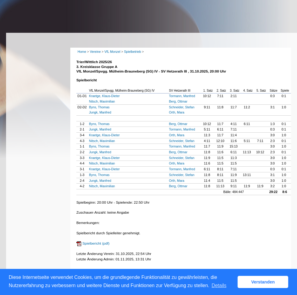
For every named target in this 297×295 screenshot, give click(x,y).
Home (82, 51)
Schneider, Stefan (182, 107)
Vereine (95, 51)
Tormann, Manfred (182, 96)
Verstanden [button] (263, 282)
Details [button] (219, 285)
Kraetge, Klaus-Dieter (104, 96)
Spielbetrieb (132, 51)
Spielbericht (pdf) (95, 243)
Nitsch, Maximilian (102, 101)
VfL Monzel (112, 51)
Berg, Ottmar (178, 101)
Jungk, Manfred (100, 112)
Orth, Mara (177, 112)
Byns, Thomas (99, 107)
